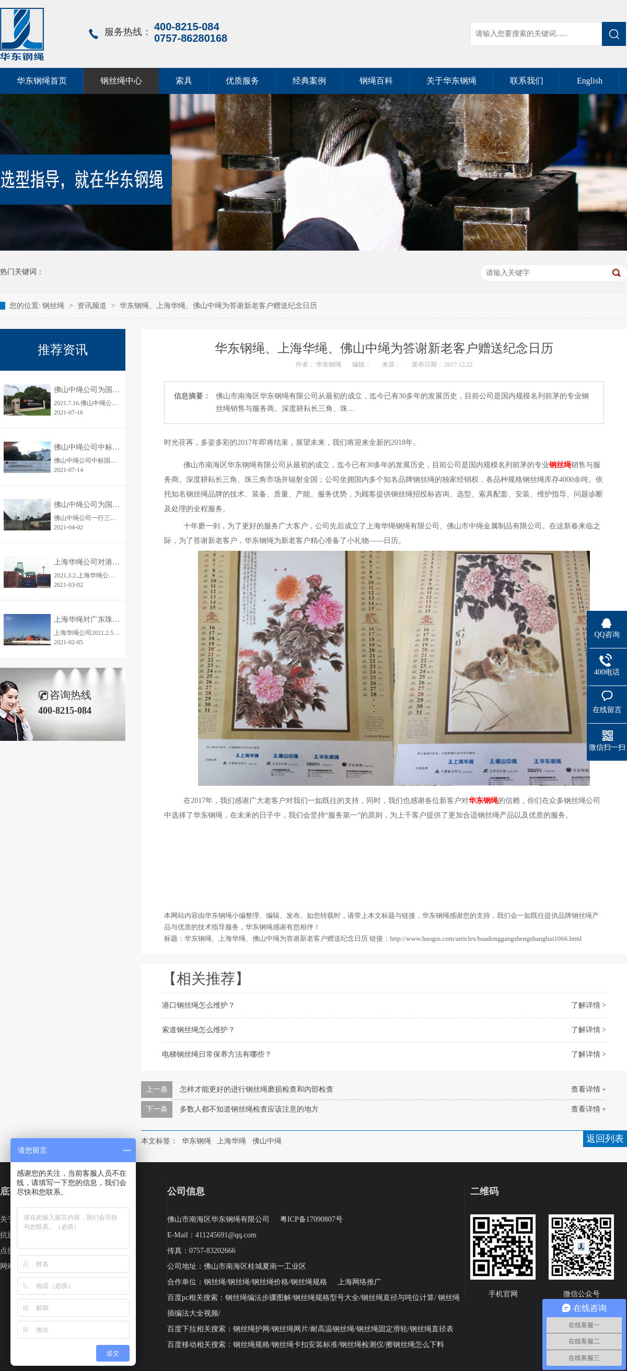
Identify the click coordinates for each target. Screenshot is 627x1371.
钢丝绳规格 (309, 1282)
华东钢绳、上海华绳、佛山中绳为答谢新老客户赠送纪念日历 (218, 306)
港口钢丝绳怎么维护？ (198, 1005)
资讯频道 (92, 306)
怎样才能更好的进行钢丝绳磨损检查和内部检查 (256, 1089)
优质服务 (242, 80)
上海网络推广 (359, 1282)
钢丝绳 (54, 306)
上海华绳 (231, 1141)
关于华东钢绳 (451, 80)
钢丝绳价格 (270, 1282)
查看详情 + (588, 1089)
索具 (184, 80)
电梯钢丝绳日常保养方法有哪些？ (217, 1054)
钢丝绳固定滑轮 (382, 1329)
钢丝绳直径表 (432, 1329)
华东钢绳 (483, 801)
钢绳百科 (376, 80)
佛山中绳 (267, 1141)
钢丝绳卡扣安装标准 (305, 1345)
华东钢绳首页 (42, 80)
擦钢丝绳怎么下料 (415, 1345)
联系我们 (526, 80)
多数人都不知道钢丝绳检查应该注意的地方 (249, 1109)
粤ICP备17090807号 (311, 1219)
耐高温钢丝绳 (332, 1329)
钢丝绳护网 (251, 1329)
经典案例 (309, 80)
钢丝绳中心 (121, 80)
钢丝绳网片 (290, 1329)
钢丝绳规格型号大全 (326, 1298)
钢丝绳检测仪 (362, 1345)
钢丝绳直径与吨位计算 (397, 1298)
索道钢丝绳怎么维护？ (198, 1030)
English (589, 80)
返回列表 (605, 1138)
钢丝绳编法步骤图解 (258, 1298)
